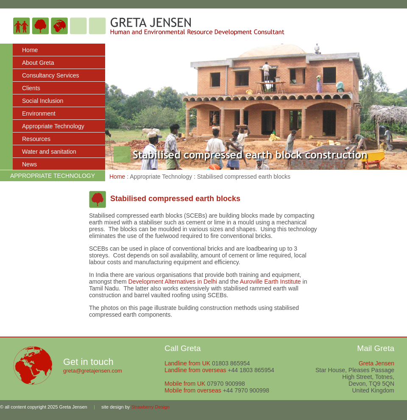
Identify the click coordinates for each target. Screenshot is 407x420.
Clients (31, 88)
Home (30, 50)
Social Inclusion (42, 100)
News (29, 164)
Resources (36, 138)
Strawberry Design (150, 406)
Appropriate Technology (53, 126)
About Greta (38, 62)
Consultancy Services (50, 75)
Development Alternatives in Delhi (172, 281)
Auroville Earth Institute (270, 281)
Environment (39, 113)
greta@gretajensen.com (92, 371)
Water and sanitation (49, 151)
